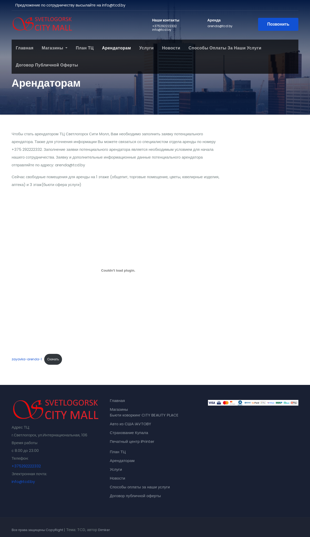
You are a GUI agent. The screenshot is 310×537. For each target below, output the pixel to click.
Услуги (146, 48)
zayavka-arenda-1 (27, 359)
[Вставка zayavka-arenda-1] (118, 270)
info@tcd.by (23, 481)
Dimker (104, 529)
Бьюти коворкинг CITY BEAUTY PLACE (144, 415)
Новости (171, 48)
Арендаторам (116, 48)
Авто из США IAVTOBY (130, 424)
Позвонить (278, 24)
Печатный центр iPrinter (132, 441)
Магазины (55, 48)
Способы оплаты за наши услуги (225, 48)
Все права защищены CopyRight (38, 529)
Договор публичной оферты (47, 65)
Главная (25, 48)
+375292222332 (26, 466)
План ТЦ (85, 48)
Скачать (53, 359)
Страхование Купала (129, 432)
